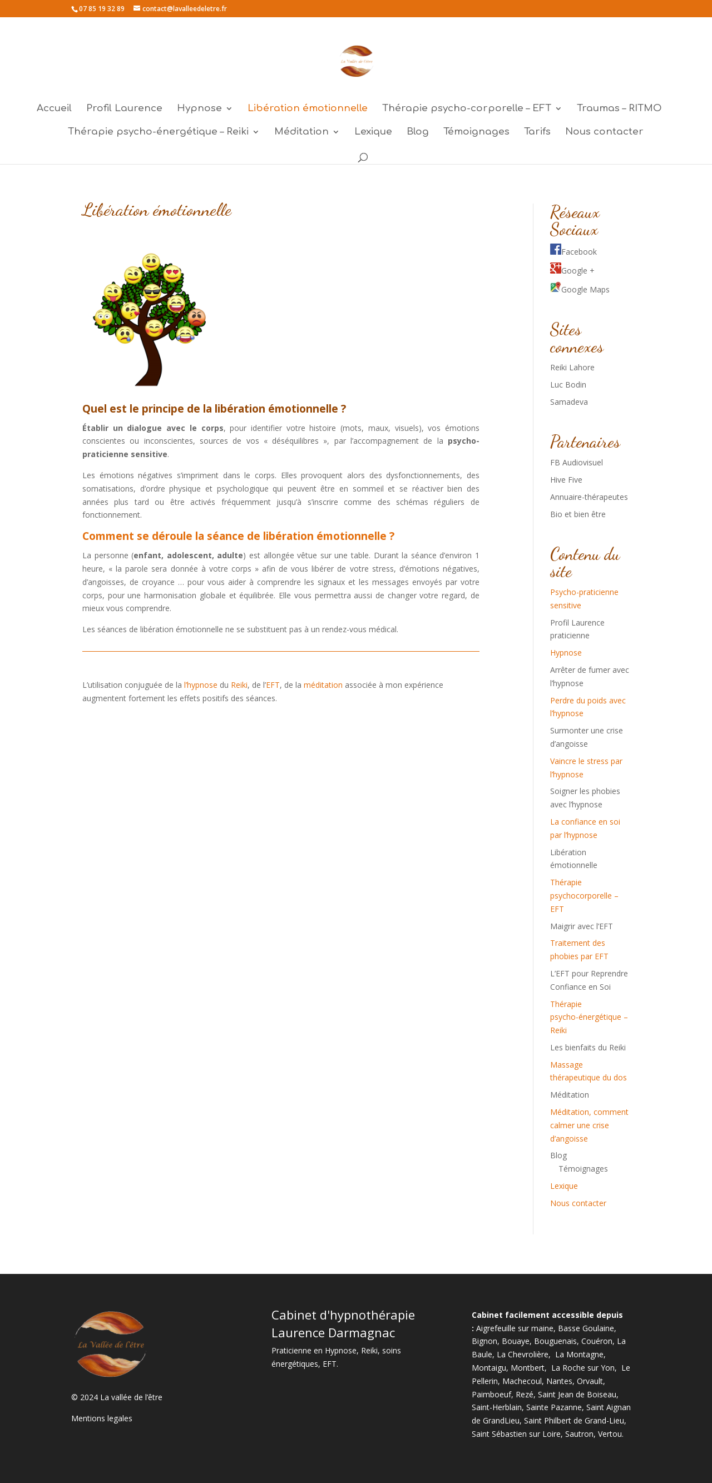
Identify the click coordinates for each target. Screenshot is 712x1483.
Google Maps (580, 289)
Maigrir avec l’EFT (581, 926)
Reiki (239, 684)
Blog (418, 132)
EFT (273, 684)
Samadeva (569, 401)
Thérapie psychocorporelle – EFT (584, 895)
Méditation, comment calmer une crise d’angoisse (589, 1125)
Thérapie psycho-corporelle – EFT (466, 109)
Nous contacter (604, 132)
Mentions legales (101, 1418)
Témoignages (476, 132)
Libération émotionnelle (308, 109)
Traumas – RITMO (619, 109)
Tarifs (537, 132)
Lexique (373, 132)
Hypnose (199, 109)
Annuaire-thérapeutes (589, 497)
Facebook (573, 251)
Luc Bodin (568, 384)
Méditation (301, 132)
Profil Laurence (124, 109)
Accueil (54, 109)
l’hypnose (200, 684)
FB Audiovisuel (576, 462)
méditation (324, 684)
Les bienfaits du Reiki (588, 1047)
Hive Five (566, 479)
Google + (572, 270)
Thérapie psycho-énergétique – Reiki (158, 132)
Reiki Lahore (572, 367)
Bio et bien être (578, 514)
